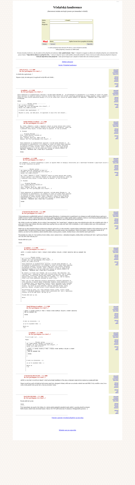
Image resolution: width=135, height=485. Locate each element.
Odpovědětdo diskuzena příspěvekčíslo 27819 (115, 236)
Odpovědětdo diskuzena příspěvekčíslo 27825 (115, 272)
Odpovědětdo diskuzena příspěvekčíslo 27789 (115, 174)
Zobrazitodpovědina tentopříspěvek (116, 82)
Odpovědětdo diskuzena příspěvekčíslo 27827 (115, 371)
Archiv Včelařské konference (67, 68)
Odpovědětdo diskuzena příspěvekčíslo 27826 (115, 341)
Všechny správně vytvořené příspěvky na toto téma (67, 461)
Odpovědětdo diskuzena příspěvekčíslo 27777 (115, 95)
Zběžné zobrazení (67, 65)
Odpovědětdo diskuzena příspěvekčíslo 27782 (115, 131)
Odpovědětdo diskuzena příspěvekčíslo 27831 (115, 421)
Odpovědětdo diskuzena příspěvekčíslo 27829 (115, 442)
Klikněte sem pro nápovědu (67, 473)
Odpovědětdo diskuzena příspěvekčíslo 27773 (115, 75)
